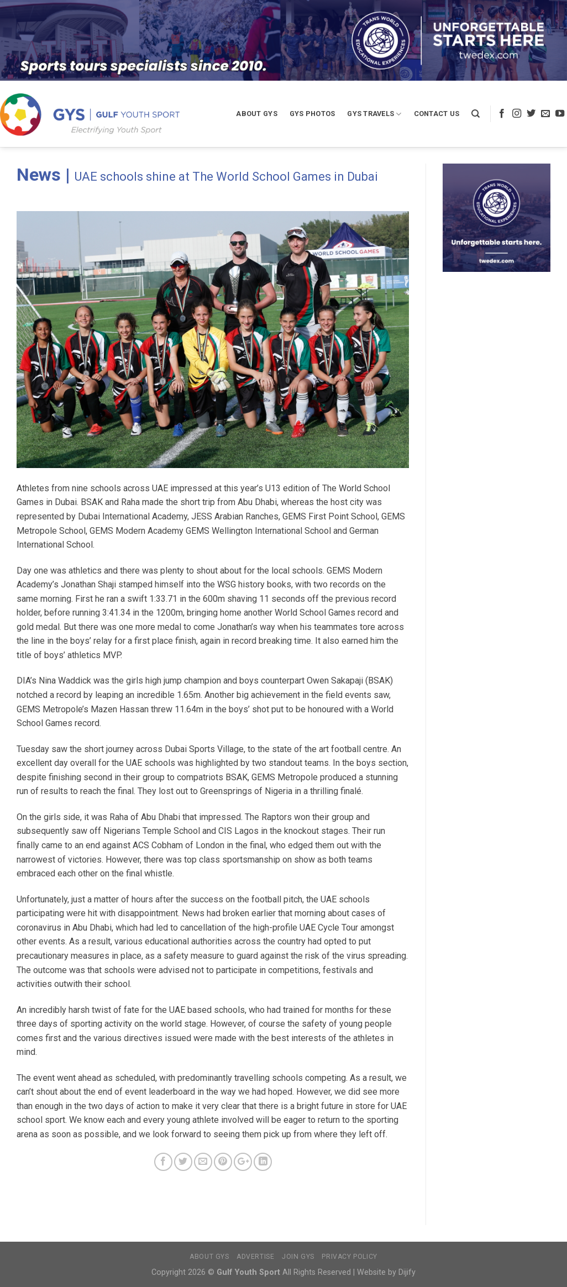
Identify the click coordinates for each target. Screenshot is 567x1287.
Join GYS (298, 1256)
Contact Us (437, 113)
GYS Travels (374, 114)
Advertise (256, 1256)
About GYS (256, 113)
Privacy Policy (349, 1256)
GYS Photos (312, 113)
